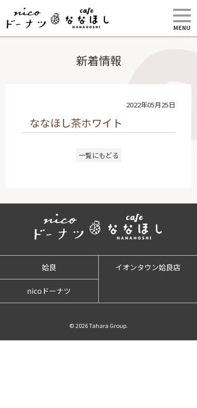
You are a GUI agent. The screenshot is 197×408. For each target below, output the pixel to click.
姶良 (49, 267)
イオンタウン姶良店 (147, 267)
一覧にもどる (99, 155)
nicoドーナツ (49, 291)
